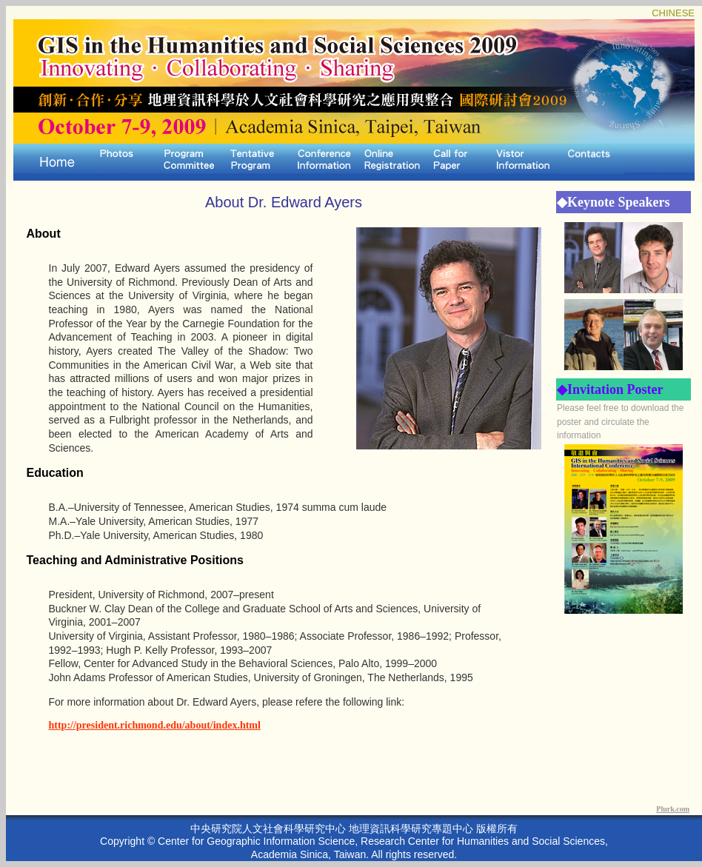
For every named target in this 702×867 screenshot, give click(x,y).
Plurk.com (672, 809)
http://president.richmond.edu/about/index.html (155, 725)
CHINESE (673, 13)
